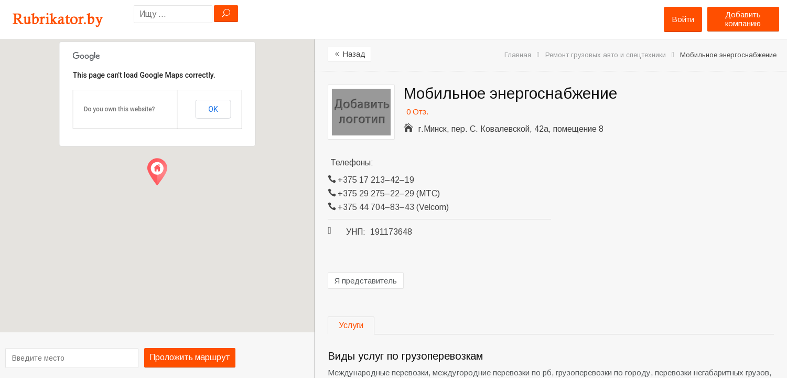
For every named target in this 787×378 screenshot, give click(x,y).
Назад (349, 54)
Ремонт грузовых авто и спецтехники (605, 55)
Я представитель (366, 280)
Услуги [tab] (351, 325)
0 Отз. (417, 111)
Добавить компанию (743, 19)
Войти (683, 19)
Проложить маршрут (185, 357)
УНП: (355, 231)
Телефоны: (351, 162)
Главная (517, 55)
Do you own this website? (119, 109)
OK (213, 109)
